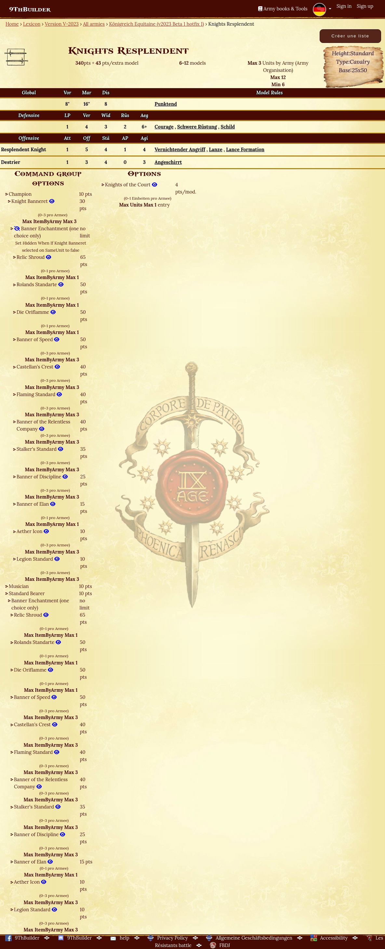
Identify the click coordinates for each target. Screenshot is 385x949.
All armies (94, 24)
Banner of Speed (38, 339)
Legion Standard (38, 559)
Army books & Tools (283, 9)
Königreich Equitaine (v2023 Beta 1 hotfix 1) (156, 24)
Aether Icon (33, 531)
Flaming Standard (39, 394)
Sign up (365, 6)
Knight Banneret (32, 201)
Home (12, 24)
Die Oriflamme (36, 312)
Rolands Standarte (40, 284)
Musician (19, 586)
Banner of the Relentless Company (43, 425)
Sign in (344, 6)
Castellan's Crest (38, 367)
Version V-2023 (62, 24)
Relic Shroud (34, 257)
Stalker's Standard (40, 449)
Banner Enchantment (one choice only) (46, 232)
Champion (20, 194)
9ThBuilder (29, 9)
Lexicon (31, 24)
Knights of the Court (131, 184)
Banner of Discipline (42, 477)
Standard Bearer (27, 593)
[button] (322, 9)
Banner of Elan (36, 504)
